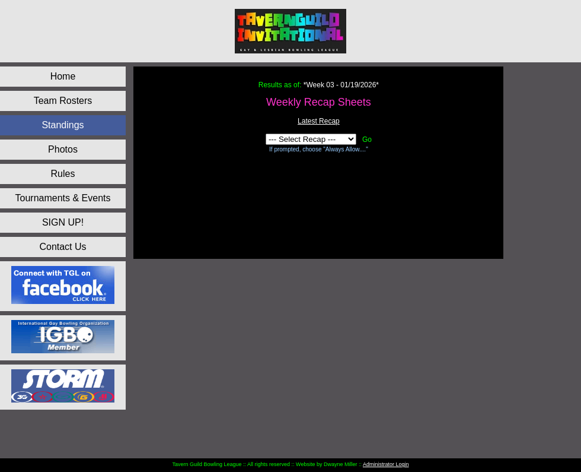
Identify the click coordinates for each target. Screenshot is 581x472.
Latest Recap (319, 121)
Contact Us (62, 247)
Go (367, 139)
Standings (63, 125)
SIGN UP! (63, 222)
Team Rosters (63, 101)
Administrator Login (386, 464)
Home (63, 76)
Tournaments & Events (63, 198)
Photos (63, 149)
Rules (63, 174)
